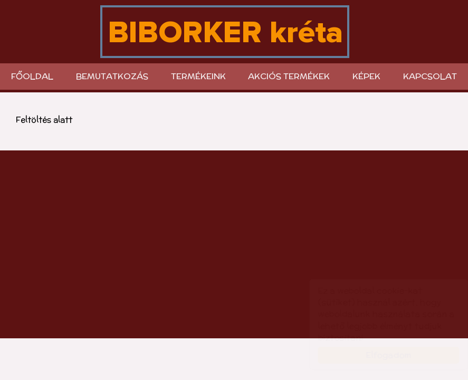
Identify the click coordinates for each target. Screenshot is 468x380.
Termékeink (198, 76)
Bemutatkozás (112, 76)
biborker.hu (224, 31)
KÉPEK (366, 76)
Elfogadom (378, 355)
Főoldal (32, 76)
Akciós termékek (289, 76)
